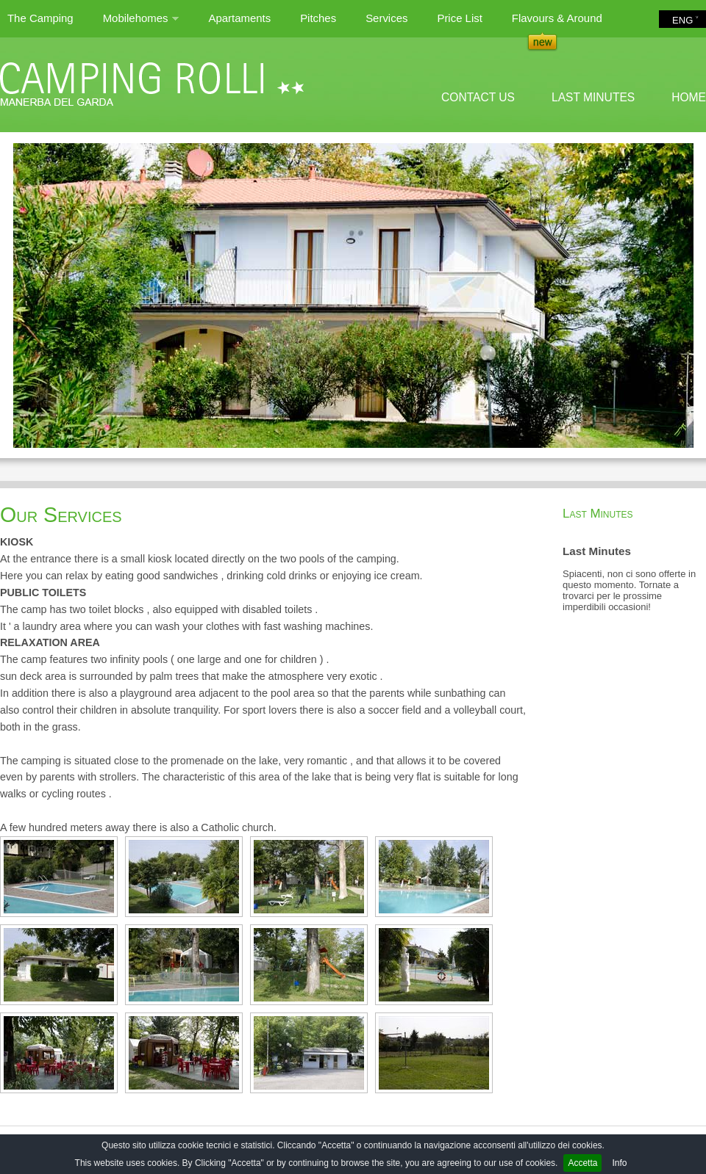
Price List (459, 18)
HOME (688, 97)
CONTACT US (478, 97)
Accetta (582, 1163)
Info (619, 1163)
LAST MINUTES (593, 97)
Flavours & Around (557, 18)
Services (386, 18)
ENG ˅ (685, 20)
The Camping (40, 18)
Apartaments (239, 18)
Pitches (318, 18)
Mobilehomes (141, 24)
